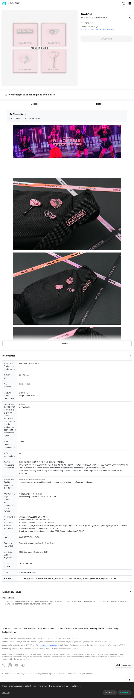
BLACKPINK (86, 14)
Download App (123, 665)
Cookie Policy (112, 628)
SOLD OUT (106, 38)
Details (35, 104)
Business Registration (49, 645)
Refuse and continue (116, 694)
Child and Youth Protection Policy (73, 628)
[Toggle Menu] (130, 4)
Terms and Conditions (11, 628)
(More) (83, 694)
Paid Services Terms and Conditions (40, 628)
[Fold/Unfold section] (67, 355)
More (67, 343)
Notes (99, 104)
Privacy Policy (97, 628)
